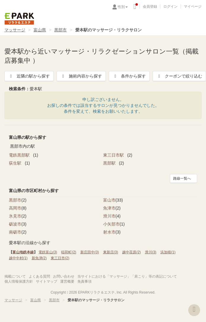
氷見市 (15, 216)
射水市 (109, 232)
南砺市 (15, 232)
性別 (123, 7)
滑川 (151, 252)
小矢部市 (111, 224)
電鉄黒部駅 (20, 155)
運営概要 (67, 281)
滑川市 (109, 216)
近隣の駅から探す (29, 76)
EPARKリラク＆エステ (19, 19)
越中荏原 (131, 252)
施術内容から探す (81, 76)
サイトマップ (46, 281)
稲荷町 (68, 252)
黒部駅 (110, 163)
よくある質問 (39, 276)
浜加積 (167, 252)
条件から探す (129, 76)
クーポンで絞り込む (179, 76)
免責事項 (84, 281)
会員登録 (150, 6)
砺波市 (15, 224)
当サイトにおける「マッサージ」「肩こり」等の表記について (127, 276)
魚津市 (109, 208)
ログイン (170, 6)
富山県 (39, 30)
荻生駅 (16, 163)
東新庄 (110, 252)
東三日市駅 (114, 155)
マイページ (193, 6)
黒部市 (60, 30)
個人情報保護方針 (18, 281)
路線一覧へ (182, 178)
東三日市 (60, 258)
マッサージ (14, 30)
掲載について (15, 276)
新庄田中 (89, 252)
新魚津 (39, 258)
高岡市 (15, 208)
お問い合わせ (63, 276)
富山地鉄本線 (23, 252)
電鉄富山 (48, 252)
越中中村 (18, 258)
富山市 (109, 200)
